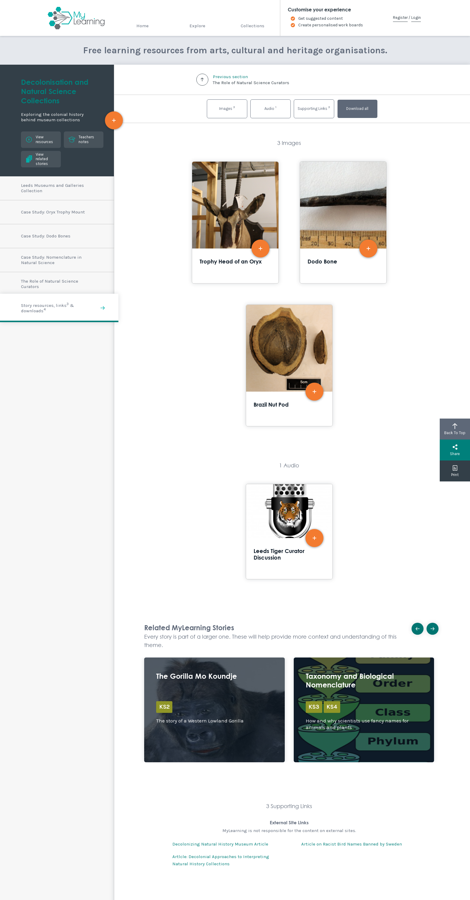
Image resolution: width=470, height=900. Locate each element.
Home (142, 25)
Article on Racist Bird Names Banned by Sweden (351, 844)
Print (455, 471)
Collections (252, 25)
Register (400, 17)
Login (416, 17)
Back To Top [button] (455, 429)
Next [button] (434, 627)
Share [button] (455, 450)
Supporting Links (314, 108)
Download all (357, 108)
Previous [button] (419, 627)
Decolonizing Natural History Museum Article (220, 844)
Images (227, 108)
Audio (270, 108)
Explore (197, 25)
